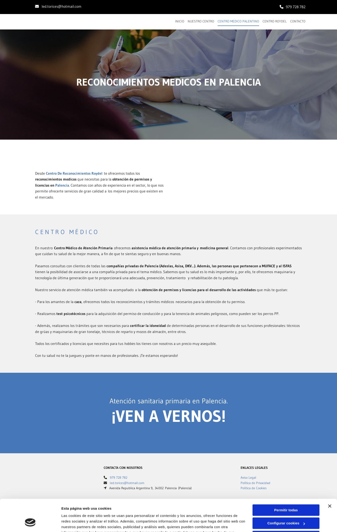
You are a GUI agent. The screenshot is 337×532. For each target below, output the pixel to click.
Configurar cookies (286, 495)
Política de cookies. (95, 510)
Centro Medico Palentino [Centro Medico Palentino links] (238, 21)
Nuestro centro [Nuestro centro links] (201, 21)
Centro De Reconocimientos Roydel (74, 173)
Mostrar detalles (75, 523)
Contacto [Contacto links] (297, 21)
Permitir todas (286, 482)
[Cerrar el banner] (329, 477)
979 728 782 (295, 6)
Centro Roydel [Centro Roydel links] (275, 21)
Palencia (62, 185)
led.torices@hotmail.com (61, 6)
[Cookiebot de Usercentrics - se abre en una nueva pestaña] (30, 522)
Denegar (286, 508)
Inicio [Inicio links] (179, 21)
